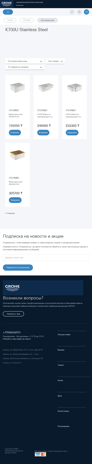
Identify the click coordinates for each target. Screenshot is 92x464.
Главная (10, 20)
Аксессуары (63, 411)
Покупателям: (64, 334)
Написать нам (13, 314)
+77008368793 (11, 332)
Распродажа (63, 426)
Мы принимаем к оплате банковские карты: (51, 451)
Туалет (61, 365)
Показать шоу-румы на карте (17, 339)
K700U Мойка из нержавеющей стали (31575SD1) (45, 116)
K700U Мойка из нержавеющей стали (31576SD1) (74, 116)
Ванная (61, 350)
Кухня (60, 380)
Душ (60, 396)
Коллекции (26, 20)
